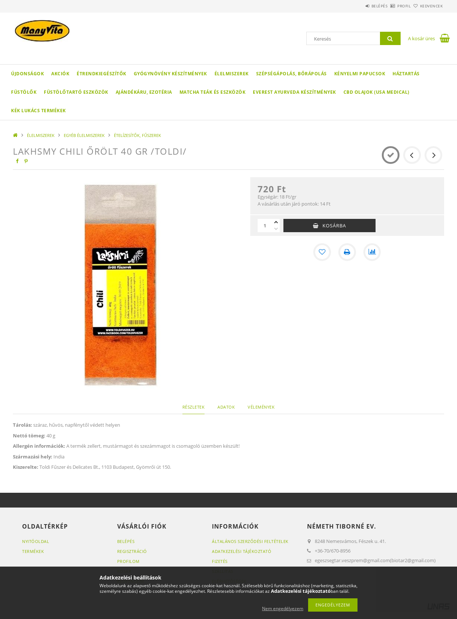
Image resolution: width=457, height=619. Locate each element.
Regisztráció (132, 551)
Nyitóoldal (35, 541)
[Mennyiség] (265, 225)
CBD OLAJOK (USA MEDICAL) (376, 92)
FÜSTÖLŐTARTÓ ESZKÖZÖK (76, 92)
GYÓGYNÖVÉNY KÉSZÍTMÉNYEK (170, 74)
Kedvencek (427, 5)
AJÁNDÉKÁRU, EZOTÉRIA (144, 92)
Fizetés (220, 561)
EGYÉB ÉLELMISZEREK (84, 135)
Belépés (359, 5)
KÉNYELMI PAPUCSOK (360, 74)
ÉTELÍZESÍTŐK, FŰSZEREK (137, 135)
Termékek (33, 551)
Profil (391, 5)
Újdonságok (27, 74)
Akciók (60, 74)
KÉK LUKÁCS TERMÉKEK (38, 110)
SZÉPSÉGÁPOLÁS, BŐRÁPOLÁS (291, 74)
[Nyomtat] (347, 252)
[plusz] (276, 222)
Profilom (128, 561)
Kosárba (334, 225)
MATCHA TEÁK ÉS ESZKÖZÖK (212, 92)
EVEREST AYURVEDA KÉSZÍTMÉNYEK (294, 92)
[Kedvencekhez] (322, 252)
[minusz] (276, 229)
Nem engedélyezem (282, 608)
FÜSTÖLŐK (23, 92)
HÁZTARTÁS (406, 74)
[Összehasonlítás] (372, 252)
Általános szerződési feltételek (250, 541)
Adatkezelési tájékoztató (241, 551)
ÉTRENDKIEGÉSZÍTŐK (101, 74)
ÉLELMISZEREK (231, 74)
